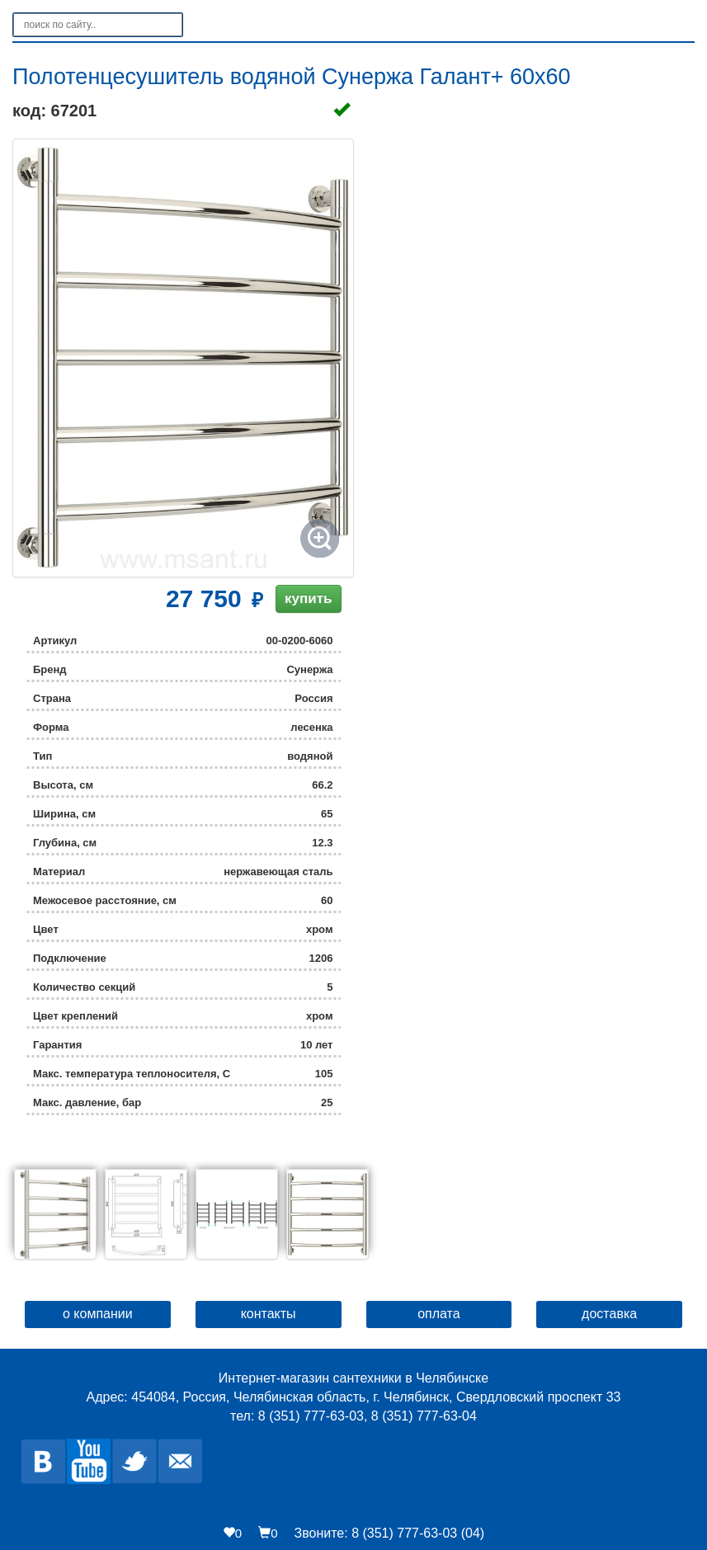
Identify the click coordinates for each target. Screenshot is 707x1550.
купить (308, 598)
